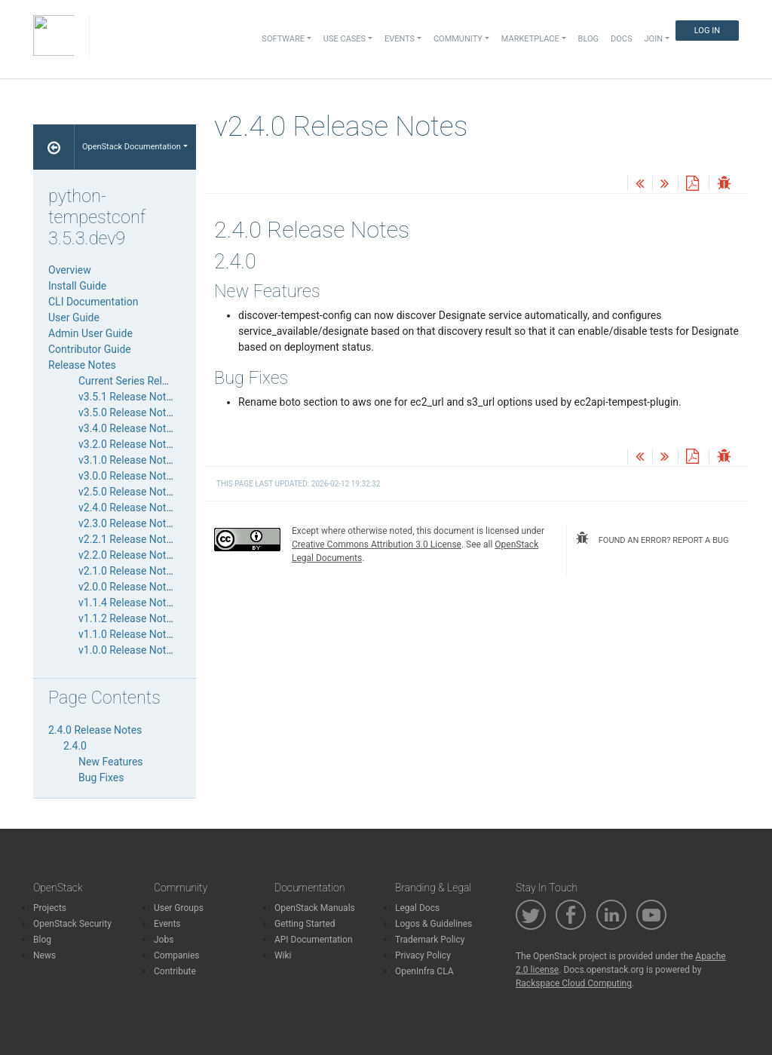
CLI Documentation (93, 302)
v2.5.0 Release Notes (127, 492)
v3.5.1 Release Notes (127, 397)
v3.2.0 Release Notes (127, 444)
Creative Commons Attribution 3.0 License (376, 544)
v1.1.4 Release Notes (127, 603)
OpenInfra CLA (424, 971)
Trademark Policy (430, 939)
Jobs (163, 939)
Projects (49, 908)
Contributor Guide (89, 349)
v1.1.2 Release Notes (127, 618)
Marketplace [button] (530, 39)
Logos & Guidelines (433, 924)
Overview (69, 270)
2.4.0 (75, 746)
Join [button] (654, 39)
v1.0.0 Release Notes (127, 650)
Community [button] (457, 39)
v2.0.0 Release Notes (127, 587)
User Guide (74, 317)
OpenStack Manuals (314, 908)
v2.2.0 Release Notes (127, 555)
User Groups (179, 908)
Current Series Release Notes (146, 381)
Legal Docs (417, 908)
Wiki (283, 955)
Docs (621, 39)
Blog (588, 39)
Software (283, 39)
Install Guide (77, 286)
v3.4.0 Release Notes (127, 428)
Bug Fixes (101, 777)
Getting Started (304, 924)
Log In (707, 30)
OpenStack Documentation (131, 147)
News (44, 955)
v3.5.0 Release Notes (127, 412)
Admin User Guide (90, 333)
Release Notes (82, 365)
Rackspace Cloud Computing (574, 983)
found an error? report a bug (652, 538)
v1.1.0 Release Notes (127, 634)
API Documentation (313, 939)
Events (167, 924)
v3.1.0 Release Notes (127, 460)
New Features (110, 762)
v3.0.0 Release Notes (127, 476)
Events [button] (399, 39)
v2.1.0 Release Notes (127, 571)
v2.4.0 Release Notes (127, 507)
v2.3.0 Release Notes (127, 523)
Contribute (175, 971)
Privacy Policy (423, 955)
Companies (177, 955)
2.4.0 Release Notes (95, 730)
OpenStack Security (72, 924)
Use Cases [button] (344, 39)
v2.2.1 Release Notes (127, 539)
